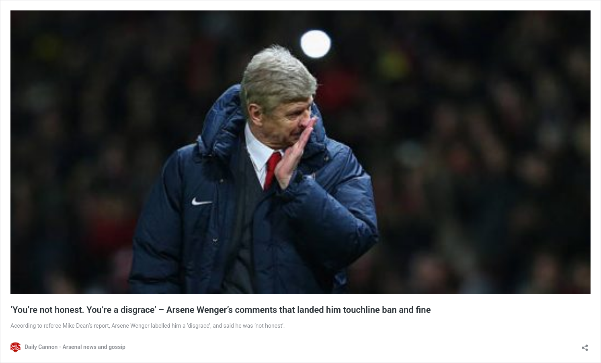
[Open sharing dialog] (585, 345)
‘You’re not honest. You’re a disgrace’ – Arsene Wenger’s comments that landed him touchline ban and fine (220, 310)
